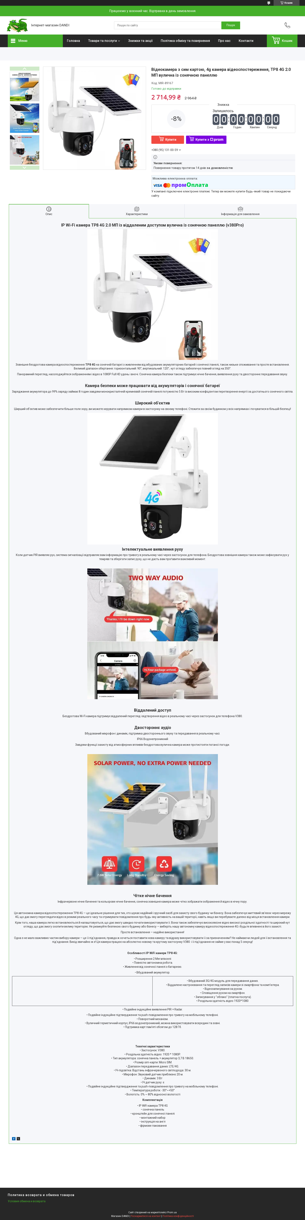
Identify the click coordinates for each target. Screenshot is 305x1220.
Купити (170, 140)
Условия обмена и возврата (26, 1201)
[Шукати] (230, 25)
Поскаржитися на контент (146, 1216)
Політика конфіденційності (178, 1216)
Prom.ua (172, 1212)
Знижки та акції (140, 41)
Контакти (246, 41)
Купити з (209, 140)
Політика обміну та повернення (185, 41)
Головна (73, 41)
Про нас (224, 41)
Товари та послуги (102, 41)
